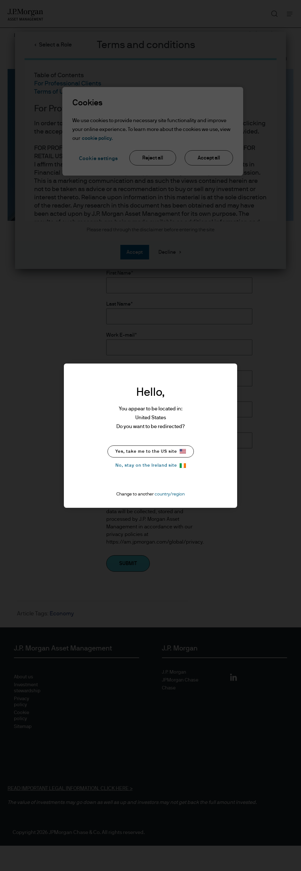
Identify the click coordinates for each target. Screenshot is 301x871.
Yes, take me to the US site (150, 451)
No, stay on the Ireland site (150, 465)
